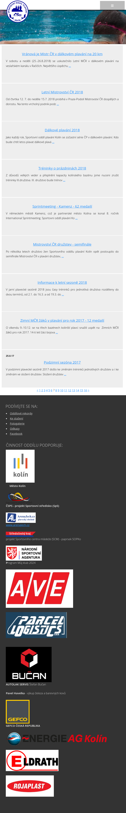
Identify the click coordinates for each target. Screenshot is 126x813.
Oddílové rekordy (21, 413)
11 (65, 390)
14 (77, 390)
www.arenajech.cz (17, 525)
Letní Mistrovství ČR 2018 (62, 92)
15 (81, 390)
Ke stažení (16, 418)
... (70, 66)
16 (85, 390)
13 (73, 390)
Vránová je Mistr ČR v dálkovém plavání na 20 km (62, 53)
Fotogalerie (17, 423)
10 (61, 390)
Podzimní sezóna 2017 (62, 362)
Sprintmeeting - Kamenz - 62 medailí (62, 206)
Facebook (16, 433)
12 (69, 390)
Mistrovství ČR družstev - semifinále (62, 244)
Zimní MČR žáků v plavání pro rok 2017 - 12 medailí (62, 320)
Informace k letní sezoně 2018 (62, 282)
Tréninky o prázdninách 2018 (62, 168)
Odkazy (15, 428)
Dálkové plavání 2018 (62, 130)
